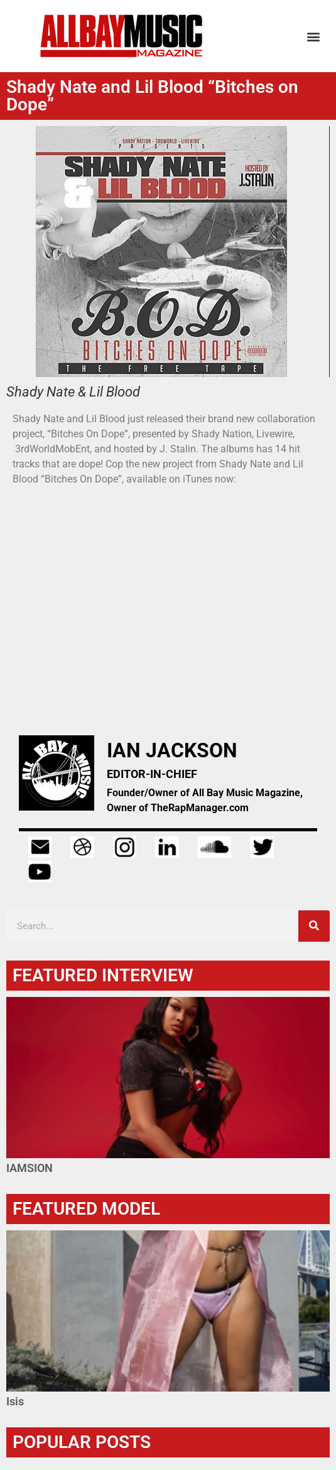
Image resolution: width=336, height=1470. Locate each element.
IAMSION (29, 1167)
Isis (15, 1401)
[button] (313, 36)
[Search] (314, 926)
